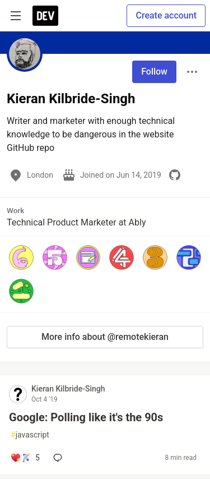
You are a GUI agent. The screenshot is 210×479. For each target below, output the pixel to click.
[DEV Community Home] (45, 15)
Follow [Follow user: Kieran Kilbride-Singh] (154, 71)
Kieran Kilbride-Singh (68, 388)
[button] (21, 257)
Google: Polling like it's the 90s (86, 417)
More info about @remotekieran (105, 336)
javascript (30, 435)
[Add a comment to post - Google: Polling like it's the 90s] (24, 458)
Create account (166, 15)
